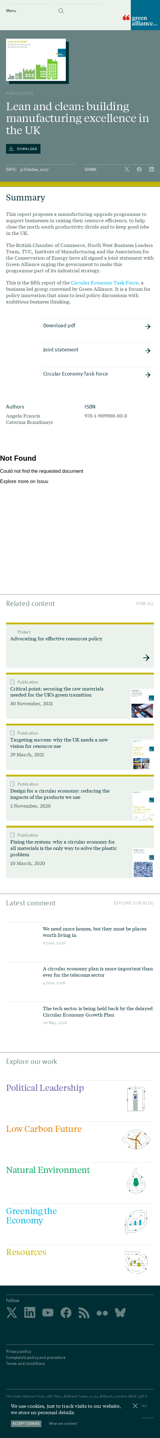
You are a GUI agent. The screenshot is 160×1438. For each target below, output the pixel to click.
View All (145, 603)
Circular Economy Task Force (104, 282)
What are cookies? (63, 1423)
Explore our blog (134, 903)
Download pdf (97, 325)
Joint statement (97, 349)
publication (19, 93)
